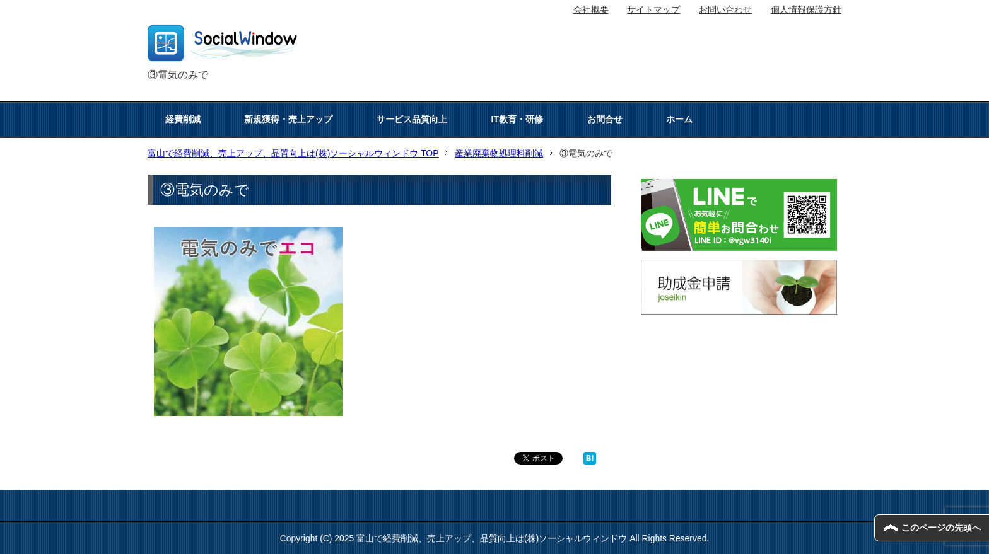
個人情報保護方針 (806, 9)
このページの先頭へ (941, 527)
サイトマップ (653, 9)
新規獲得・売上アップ (288, 119)
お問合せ (605, 119)
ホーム (679, 119)
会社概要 (591, 9)
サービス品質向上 (412, 119)
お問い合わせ (725, 9)
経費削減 (183, 119)
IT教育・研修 (517, 119)
